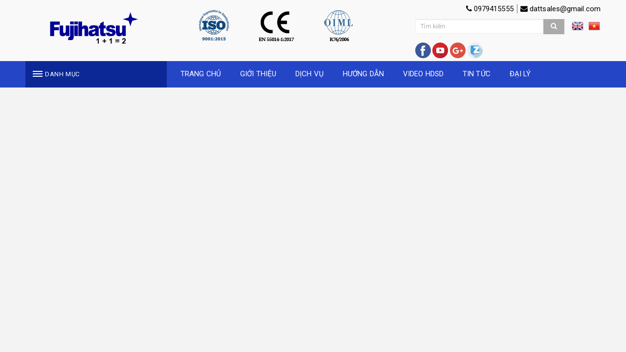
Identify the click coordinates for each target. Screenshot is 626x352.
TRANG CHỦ (200, 73)
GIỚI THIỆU (258, 73)
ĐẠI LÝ (520, 73)
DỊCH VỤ (309, 73)
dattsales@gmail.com (560, 8)
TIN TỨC (477, 73)
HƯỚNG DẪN (363, 73)
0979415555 (490, 8)
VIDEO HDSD (423, 73)
